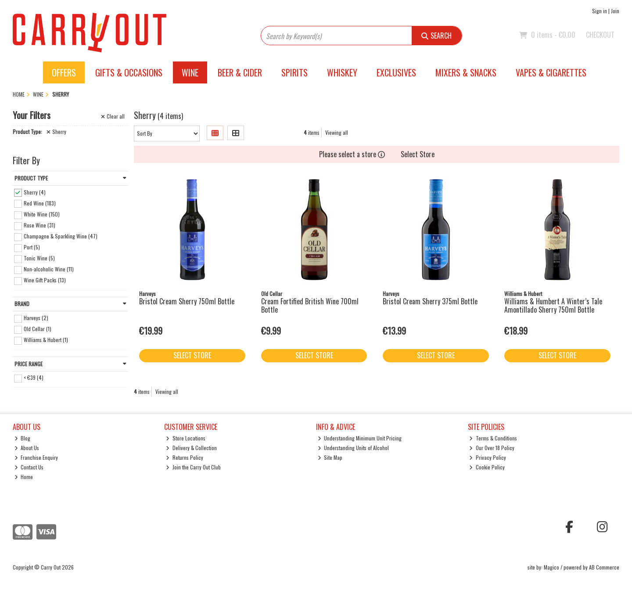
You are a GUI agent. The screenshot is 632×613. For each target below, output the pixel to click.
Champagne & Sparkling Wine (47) (60, 236)
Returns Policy (184, 457)
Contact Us (29, 467)
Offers (64, 72)
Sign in (599, 10)
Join (615, 10)
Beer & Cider (240, 72)
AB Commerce (604, 567)
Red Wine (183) (40, 202)
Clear (113, 116)
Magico (551, 567)
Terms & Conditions (493, 438)
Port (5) (32, 247)
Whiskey (342, 72)
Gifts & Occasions (128, 72)
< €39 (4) (33, 377)
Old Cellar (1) (37, 328)
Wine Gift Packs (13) (45, 280)
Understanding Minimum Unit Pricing (360, 438)
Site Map (330, 457)
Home (23, 476)
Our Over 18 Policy (491, 447)
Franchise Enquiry (36, 457)
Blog (22, 438)
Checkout (600, 34)
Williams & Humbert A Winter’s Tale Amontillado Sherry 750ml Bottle (553, 305)
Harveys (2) (36, 317)
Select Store (417, 154)
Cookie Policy (487, 467)
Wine (190, 72)
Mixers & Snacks (465, 72)
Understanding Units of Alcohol (353, 447)
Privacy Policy (487, 457)
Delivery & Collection (191, 447)
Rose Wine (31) (39, 225)
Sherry (56, 132)
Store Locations (185, 438)
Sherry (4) (35, 191)
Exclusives (396, 72)
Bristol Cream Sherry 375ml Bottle (430, 301)
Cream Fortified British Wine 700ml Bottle (310, 305)
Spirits (294, 72)
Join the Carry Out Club (193, 467)
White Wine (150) (42, 214)
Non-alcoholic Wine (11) (49, 269)
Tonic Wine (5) (39, 258)
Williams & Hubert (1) (46, 339)
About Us (27, 447)
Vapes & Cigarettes (551, 72)
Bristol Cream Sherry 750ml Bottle (186, 301)
